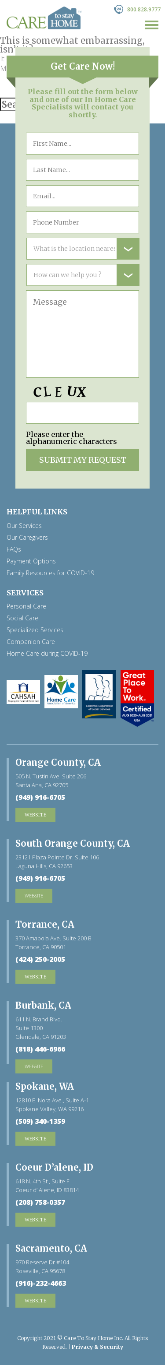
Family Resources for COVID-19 (50, 573)
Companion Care (31, 642)
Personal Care (26, 606)
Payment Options (31, 561)
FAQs (14, 549)
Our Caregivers (27, 538)
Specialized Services (35, 630)
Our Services (24, 526)
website (34, 895)
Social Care (22, 618)
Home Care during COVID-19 (47, 654)
